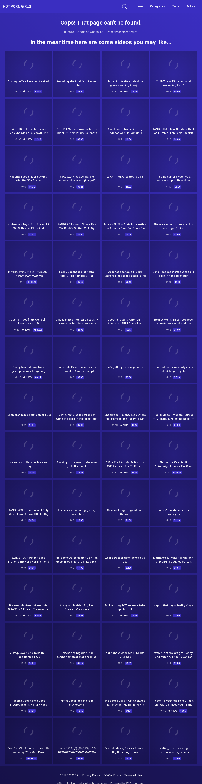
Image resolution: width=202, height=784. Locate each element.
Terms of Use (133, 772)
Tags (175, 6)
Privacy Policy (91, 772)
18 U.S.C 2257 (69, 772)
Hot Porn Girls (23, 6)
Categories (157, 6)
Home (138, 6)
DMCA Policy (112, 772)
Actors (191, 6)
